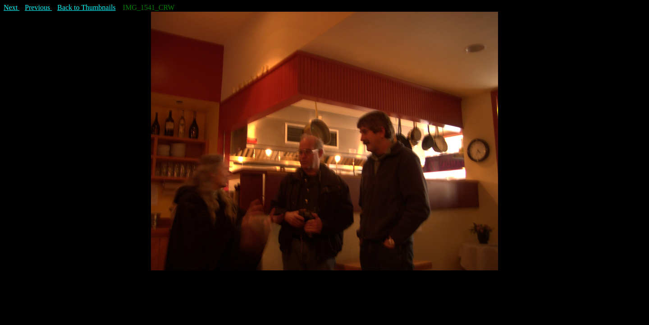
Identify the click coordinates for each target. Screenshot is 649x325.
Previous (38, 7)
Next (11, 7)
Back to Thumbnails (86, 7)
